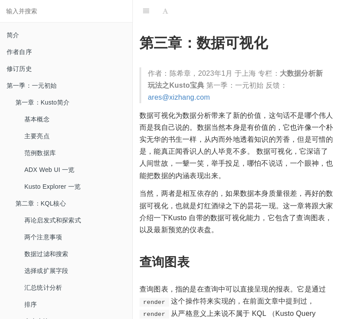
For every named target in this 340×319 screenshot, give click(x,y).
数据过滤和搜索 (46, 253)
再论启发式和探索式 (52, 220)
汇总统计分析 (43, 287)
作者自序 (19, 51)
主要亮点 (37, 136)
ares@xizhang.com (179, 97)
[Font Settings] (165, 11)
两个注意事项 (43, 237)
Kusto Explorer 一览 (52, 186)
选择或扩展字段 (46, 270)
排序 (30, 304)
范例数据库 (40, 152)
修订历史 (19, 68)
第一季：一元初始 (32, 85)
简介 (13, 35)
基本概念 (37, 119)
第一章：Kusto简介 (42, 102)
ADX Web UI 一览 (49, 169)
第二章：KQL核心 (40, 203)
